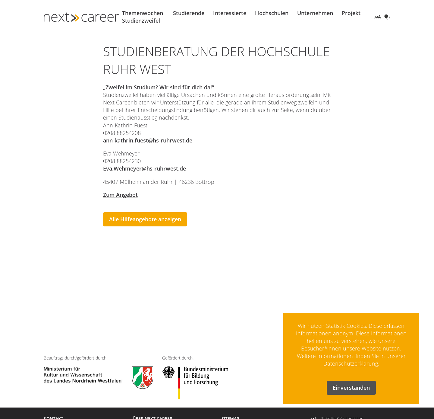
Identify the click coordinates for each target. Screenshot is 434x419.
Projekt (351, 13)
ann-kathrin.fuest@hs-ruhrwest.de (147, 140)
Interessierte (229, 13)
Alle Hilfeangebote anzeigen (145, 219)
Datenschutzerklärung (350, 363)
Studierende (188, 13)
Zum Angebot (120, 194)
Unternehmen (315, 13)
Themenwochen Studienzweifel (142, 16)
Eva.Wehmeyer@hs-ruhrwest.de (144, 168)
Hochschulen (271, 13)
